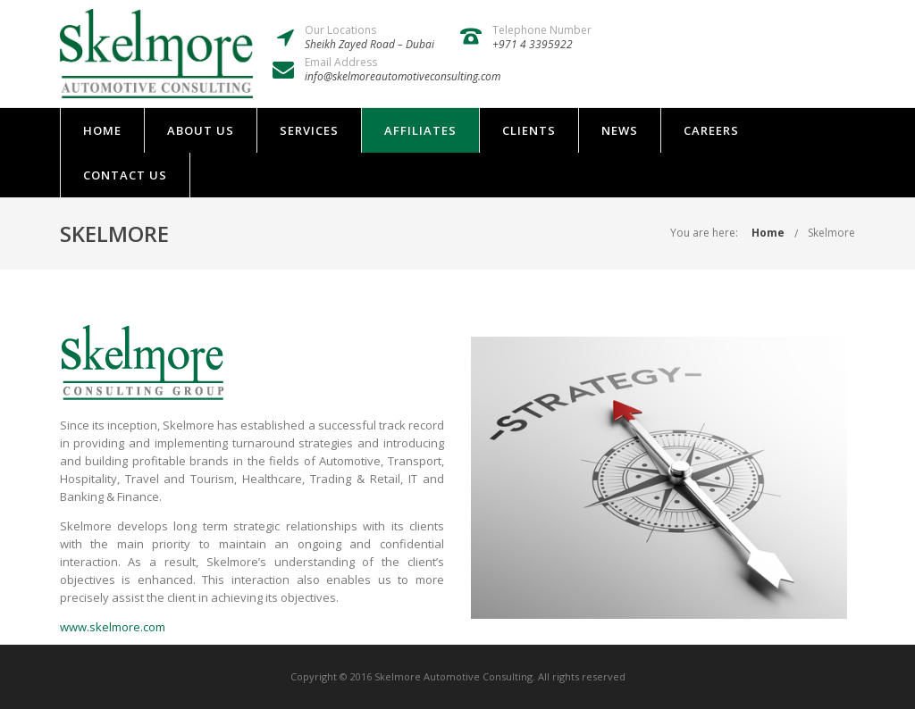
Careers (711, 130)
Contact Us (125, 175)
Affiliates (420, 130)
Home (102, 130)
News (619, 130)
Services (309, 130)
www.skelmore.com (112, 627)
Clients (529, 130)
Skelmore (831, 232)
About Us (200, 130)
